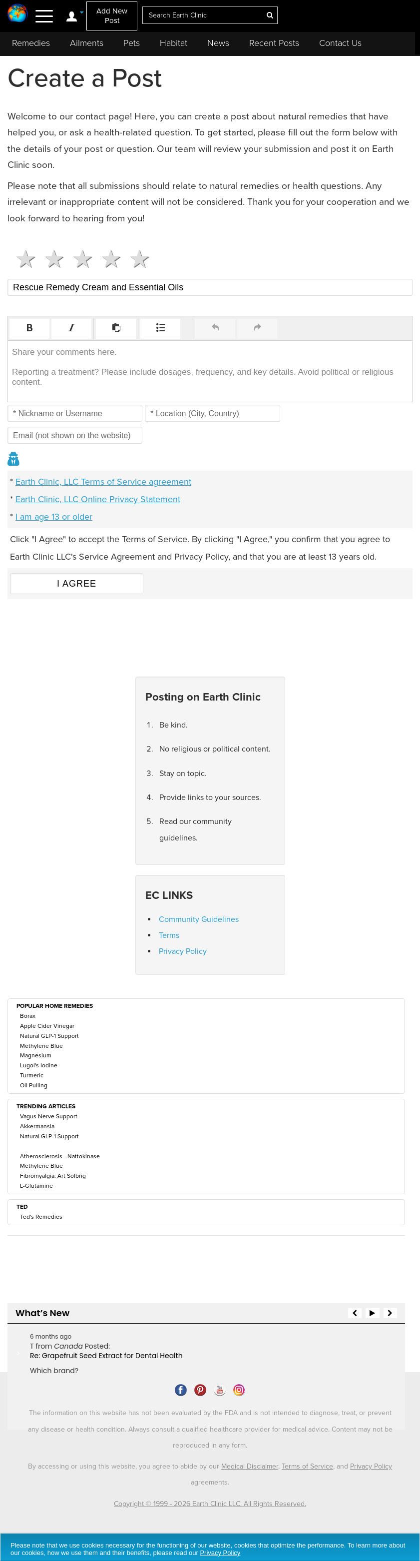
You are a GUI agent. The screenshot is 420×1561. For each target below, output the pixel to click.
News (218, 42)
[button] (29, 328)
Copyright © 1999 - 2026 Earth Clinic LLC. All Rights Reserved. (210, 1504)
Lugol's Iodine (38, 1065)
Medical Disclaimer (249, 1466)
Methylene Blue (41, 1045)
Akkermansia (37, 1126)
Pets (131, 42)
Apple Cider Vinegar (47, 1025)
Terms (169, 935)
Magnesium (35, 1055)
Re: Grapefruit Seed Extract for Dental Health (106, 1356)
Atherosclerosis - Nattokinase (60, 1156)
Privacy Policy (183, 951)
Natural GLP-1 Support (49, 1035)
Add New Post (111, 15)
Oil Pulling (33, 1085)
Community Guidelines (199, 919)
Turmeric (31, 1075)
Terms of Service (307, 1466)
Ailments (86, 42)
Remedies (31, 42)
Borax (27, 1015)
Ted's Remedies (41, 1216)
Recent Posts (274, 42)
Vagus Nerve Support (48, 1116)
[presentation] (29, 329)
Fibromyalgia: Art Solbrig (53, 1175)
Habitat (173, 42)
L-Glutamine (36, 1185)
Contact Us (340, 42)
